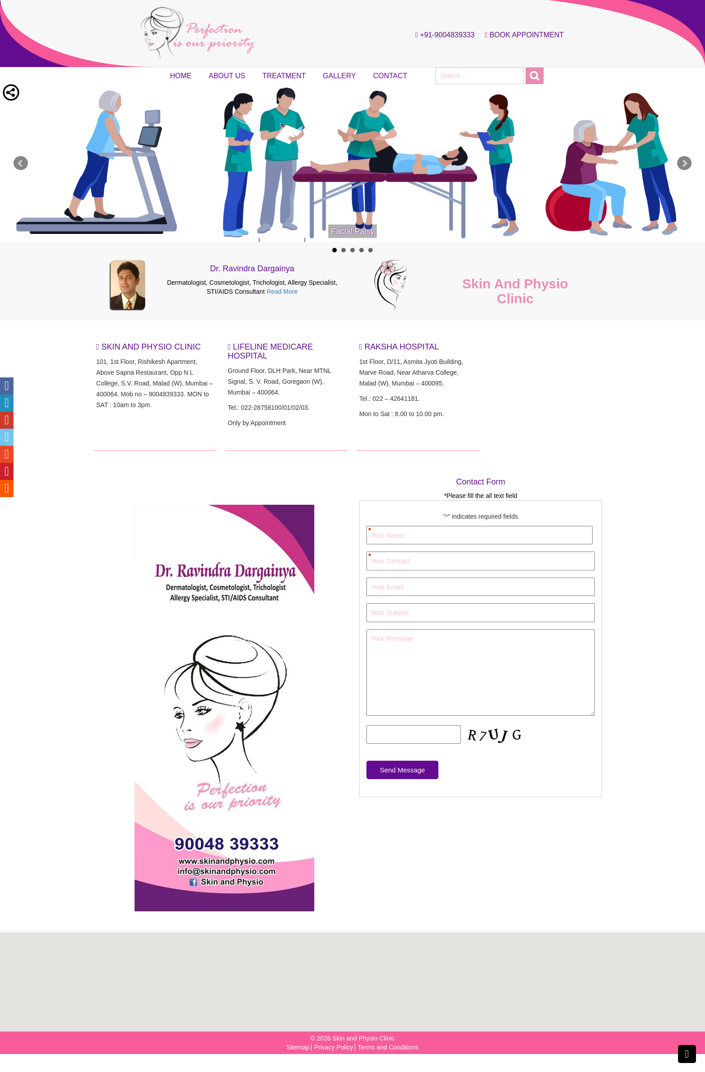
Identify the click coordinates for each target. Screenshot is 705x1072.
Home (181, 76)
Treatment (284, 76)
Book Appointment (522, 35)
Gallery (339, 76)
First (368, 527)
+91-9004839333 (443, 35)
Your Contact (368, 557)
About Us (227, 76)
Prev (20, 163)
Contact (390, 76)
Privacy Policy (333, 1047)
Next (684, 163)
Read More (282, 291)
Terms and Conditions (387, 1047)
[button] (355, 977)
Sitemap (297, 1047)
